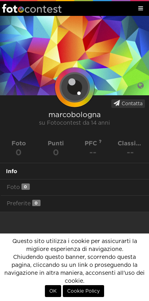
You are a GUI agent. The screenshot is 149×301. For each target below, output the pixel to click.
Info (11, 171)
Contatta (128, 103)
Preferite (24, 203)
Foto (18, 186)
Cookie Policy (83, 291)
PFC (93, 143)
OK (53, 291)
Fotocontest (32, 8)
